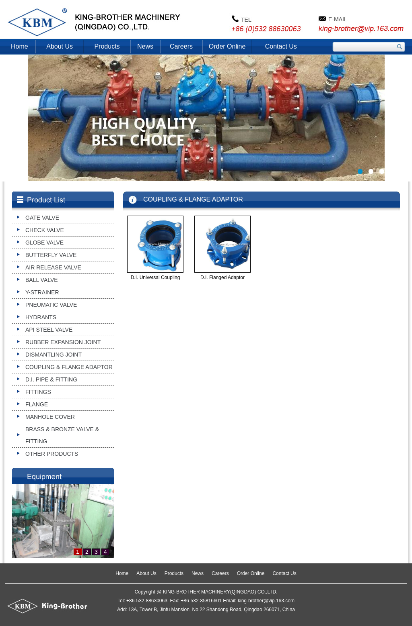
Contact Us (281, 46)
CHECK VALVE (44, 230)
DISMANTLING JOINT (53, 354)
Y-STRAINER (42, 292)
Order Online (227, 46)
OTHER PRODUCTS (51, 454)
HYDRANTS (40, 317)
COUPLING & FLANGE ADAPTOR (69, 367)
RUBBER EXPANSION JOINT (63, 342)
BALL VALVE (41, 280)
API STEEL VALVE (48, 329)
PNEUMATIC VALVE (51, 305)
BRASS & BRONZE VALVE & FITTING (62, 435)
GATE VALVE (42, 217)
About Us (59, 46)
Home (19, 46)
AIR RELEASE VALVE (53, 267)
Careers (181, 46)
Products (106, 46)
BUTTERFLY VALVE (50, 255)
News (145, 46)
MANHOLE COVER (50, 417)
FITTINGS (38, 392)
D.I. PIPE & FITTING (51, 379)
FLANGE (36, 404)
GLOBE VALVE (44, 242)
